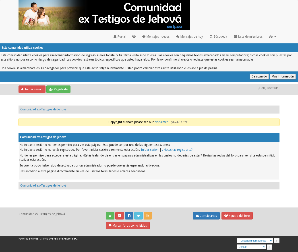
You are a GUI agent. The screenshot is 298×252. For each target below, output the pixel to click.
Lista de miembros (248, 36)
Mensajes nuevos (156, 36)
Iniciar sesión (32, 89)
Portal (120, 36)
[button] (272, 36)
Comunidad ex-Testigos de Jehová (43, 109)
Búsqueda (218, 36)
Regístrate (58, 89)
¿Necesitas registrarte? (177, 149)
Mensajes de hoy (189, 36)
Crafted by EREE (49, 238)
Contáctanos (206, 215)
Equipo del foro (237, 215)
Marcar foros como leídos (128, 225)
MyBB (35, 238)
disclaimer (161, 122)
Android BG (70, 238)
